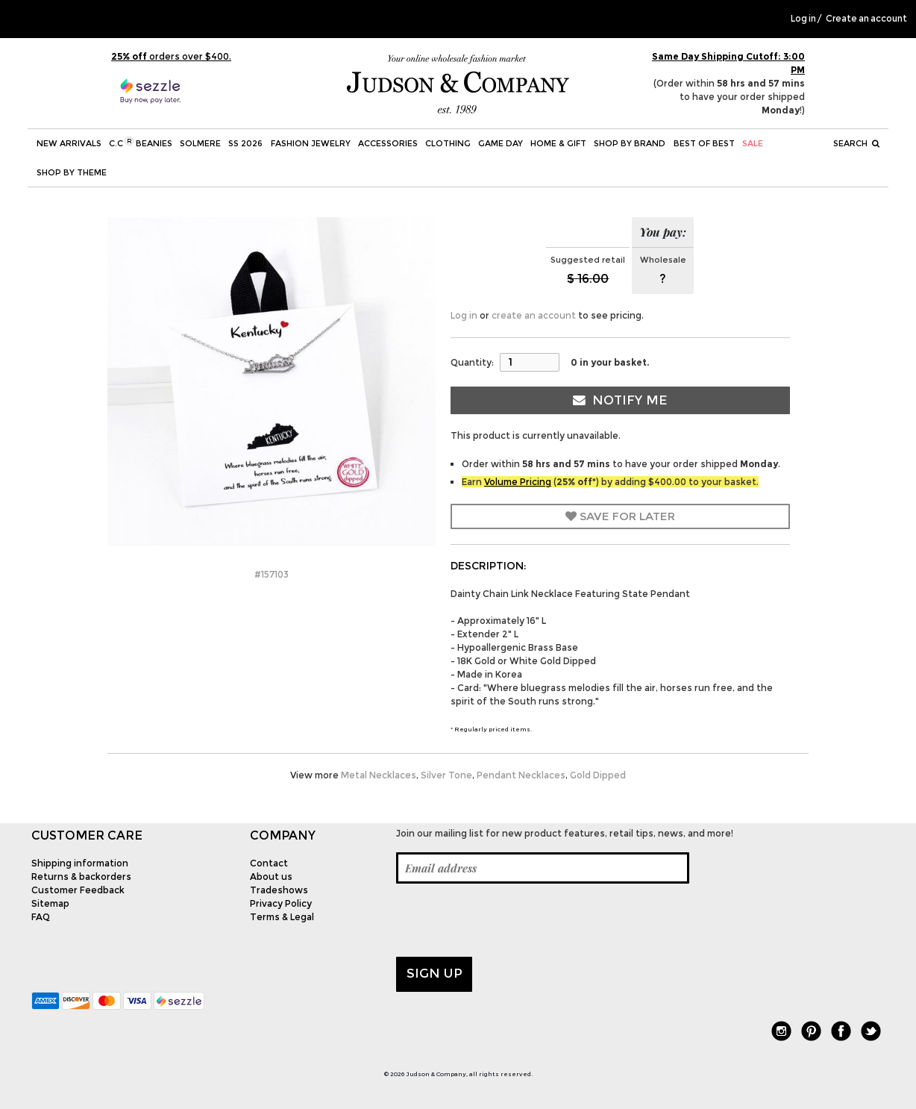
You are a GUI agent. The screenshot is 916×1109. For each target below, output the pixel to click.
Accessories (388, 143)
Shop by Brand (629, 143)
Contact (269, 863)
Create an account (866, 18)
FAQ (40, 916)
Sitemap (50, 903)
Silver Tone (446, 775)
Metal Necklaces (378, 775)
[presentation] (509, 920)
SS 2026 (245, 143)
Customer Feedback (78, 890)
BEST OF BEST (704, 143)
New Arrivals (69, 143)
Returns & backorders (81, 876)
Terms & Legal (282, 916)
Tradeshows (279, 890)
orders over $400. (171, 56)
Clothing (448, 143)
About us (271, 876)
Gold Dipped (598, 775)
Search (856, 143)
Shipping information (79, 863)
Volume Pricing (517, 481)
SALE (752, 143)
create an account (534, 315)
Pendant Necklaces (521, 775)
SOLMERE (200, 143)
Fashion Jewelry (311, 143)
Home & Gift (558, 143)
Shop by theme (72, 172)
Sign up (434, 973)
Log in (803, 18)
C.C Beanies (140, 143)
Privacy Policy (281, 903)
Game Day (500, 143)
